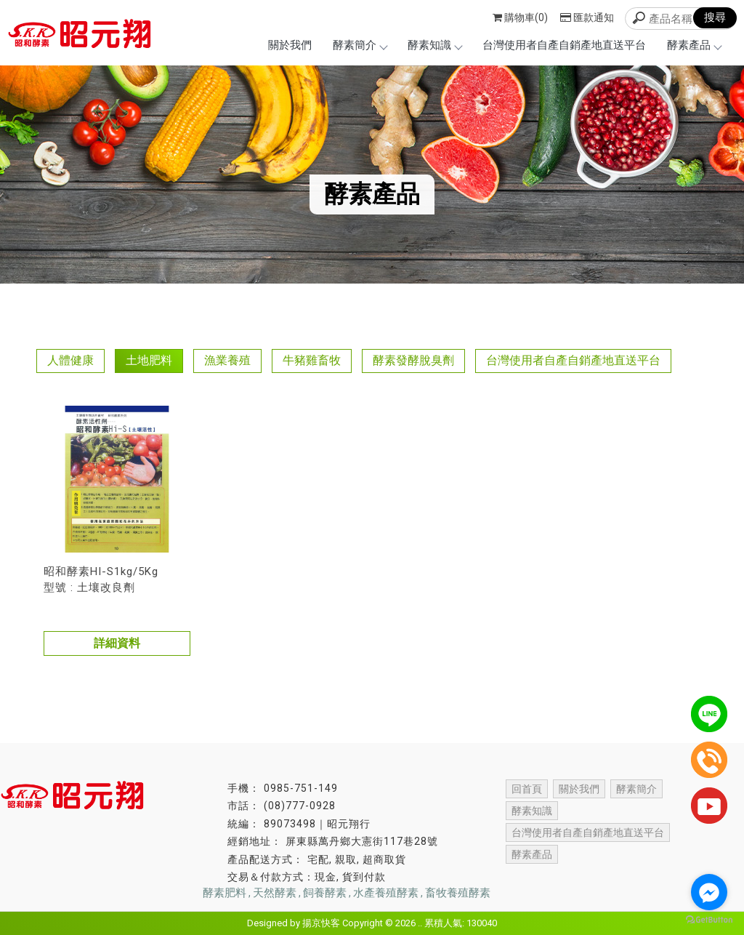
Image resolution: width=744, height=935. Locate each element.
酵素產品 (694, 45)
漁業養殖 (227, 360)
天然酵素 (274, 892)
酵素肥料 (224, 892)
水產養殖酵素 (385, 892)
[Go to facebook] (709, 892)
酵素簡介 (360, 45)
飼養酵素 (325, 892)
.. (420, 923)
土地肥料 (149, 360)
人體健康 (70, 360)
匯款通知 (587, 17)
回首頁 (527, 789)
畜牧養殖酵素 (457, 892)
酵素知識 (434, 45)
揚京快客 (321, 923)
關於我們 (290, 45)
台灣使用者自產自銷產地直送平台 (564, 45)
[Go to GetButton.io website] (709, 920)
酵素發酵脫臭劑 (413, 360)
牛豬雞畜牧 (312, 360)
